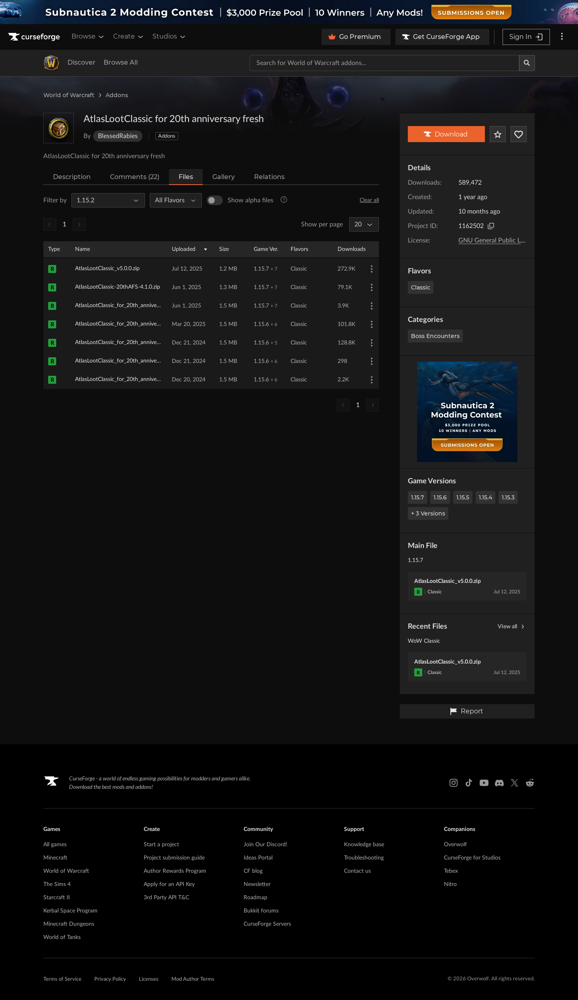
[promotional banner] (289, 12)
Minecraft (55, 858)
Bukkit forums (261, 911)
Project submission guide (174, 858)
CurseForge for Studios (472, 858)
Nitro (450, 884)
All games (55, 844)
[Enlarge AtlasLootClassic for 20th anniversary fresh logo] (58, 128)
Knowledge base (364, 844)
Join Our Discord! (265, 844)
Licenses (149, 979)
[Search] (527, 63)
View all (512, 627)
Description (72, 177)
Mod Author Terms (192, 979)
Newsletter (257, 884)
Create (128, 37)
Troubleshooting (364, 858)
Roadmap (255, 897)
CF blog (253, 871)
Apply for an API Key (169, 884)
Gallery (223, 177)
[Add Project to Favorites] (498, 134)
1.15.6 (440, 497)
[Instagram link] (453, 783)
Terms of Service (62, 979)
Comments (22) (134, 177)
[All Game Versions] (104, 200)
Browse (88, 37)
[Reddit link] (530, 783)
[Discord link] (499, 783)
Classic (420, 287)
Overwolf (455, 844)
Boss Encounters (435, 336)
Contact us (357, 871)
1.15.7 (417, 497)
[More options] (562, 37)
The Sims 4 (57, 884)
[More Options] (371, 269)
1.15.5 (462, 497)
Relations (269, 177)
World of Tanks (62, 937)
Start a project (161, 844)
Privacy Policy (110, 979)
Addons (117, 95)
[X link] (514, 783)
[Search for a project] (384, 63)
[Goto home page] (35, 37)
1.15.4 (485, 497)
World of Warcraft (68, 95)
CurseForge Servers (267, 924)
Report (466, 711)
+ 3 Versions (428, 513)
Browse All (121, 62)
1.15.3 (508, 497)
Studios (170, 37)
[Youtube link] (484, 783)
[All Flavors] (172, 200)
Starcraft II (56, 897)
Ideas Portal (258, 858)
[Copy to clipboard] (491, 226)
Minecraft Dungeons (68, 924)
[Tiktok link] (469, 783)
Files (186, 177)
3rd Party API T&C (166, 897)
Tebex (451, 871)
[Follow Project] (519, 134)
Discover (81, 62)
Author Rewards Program (175, 871)
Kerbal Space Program (70, 911)
